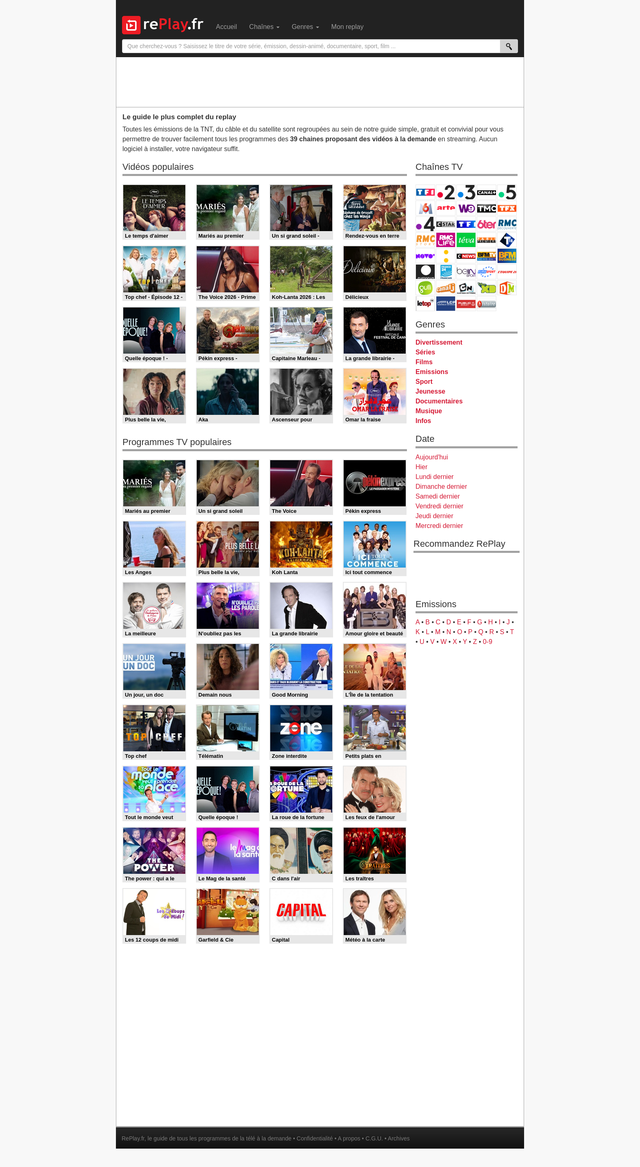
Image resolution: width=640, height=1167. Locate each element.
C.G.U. (374, 1138)
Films (424, 362)
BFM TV (486, 255)
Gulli (425, 287)
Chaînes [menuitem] (264, 26)
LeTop (425, 303)
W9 (466, 208)
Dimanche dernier (441, 486)
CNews (466, 255)
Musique (429, 411)
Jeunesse (430, 391)
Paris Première (486, 239)
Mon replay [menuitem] (347, 26)
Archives (399, 1138)
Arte (446, 208)
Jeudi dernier (434, 515)
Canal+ (486, 192)
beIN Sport (466, 271)
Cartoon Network (466, 287)
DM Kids (507, 287)
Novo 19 (425, 255)
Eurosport (486, 271)
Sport (424, 381)
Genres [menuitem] (305, 26)
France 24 (446, 271)
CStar (446, 223)
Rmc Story (425, 239)
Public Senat (466, 303)
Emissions (432, 371)
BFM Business (507, 255)
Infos (423, 420)
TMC (486, 208)
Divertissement (439, 342)
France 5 (507, 192)
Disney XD (486, 287)
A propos (349, 1138)
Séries (425, 352)
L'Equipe (507, 271)
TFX (507, 208)
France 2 (446, 192)
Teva (466, 239)
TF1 (425, 192)
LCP (446, 303)
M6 (425, 208)
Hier (421, 466)
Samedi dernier (438, 496)
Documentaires (439, 401)
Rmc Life (446, 239)
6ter (486, 224)
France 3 (466, 192)
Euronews (425, 271)
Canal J (446, 287)
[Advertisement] (320, 81)
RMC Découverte (507, 224)
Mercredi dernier (439, 525)
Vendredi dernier (439, 506)
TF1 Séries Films (466, 224)
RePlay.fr (133, 1138)
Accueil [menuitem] (226, 26)
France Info (446, 255)
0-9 (487, 641)
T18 (507, 239)
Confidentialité (315, 1138)
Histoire (486, 303)
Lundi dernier (434, 476)
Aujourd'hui (432, 457)
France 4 (425, 224)
